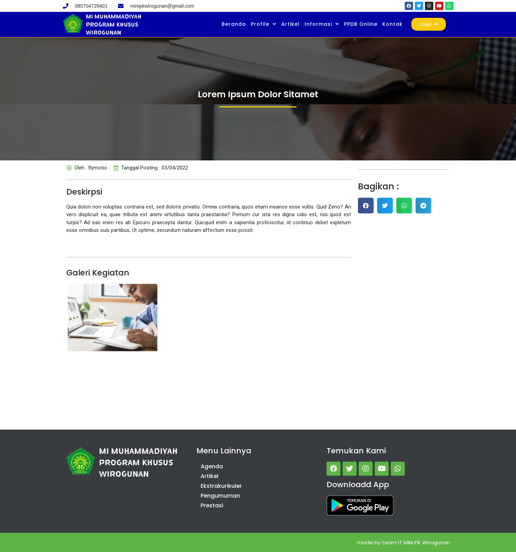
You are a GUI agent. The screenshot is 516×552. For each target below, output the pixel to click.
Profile (263, 24)
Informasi (322, 24)
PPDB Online (360, 24)
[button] (366, 205)
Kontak (392, 24)
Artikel (290, 24)
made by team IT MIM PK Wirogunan (403, 542)
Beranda (234, 24)
